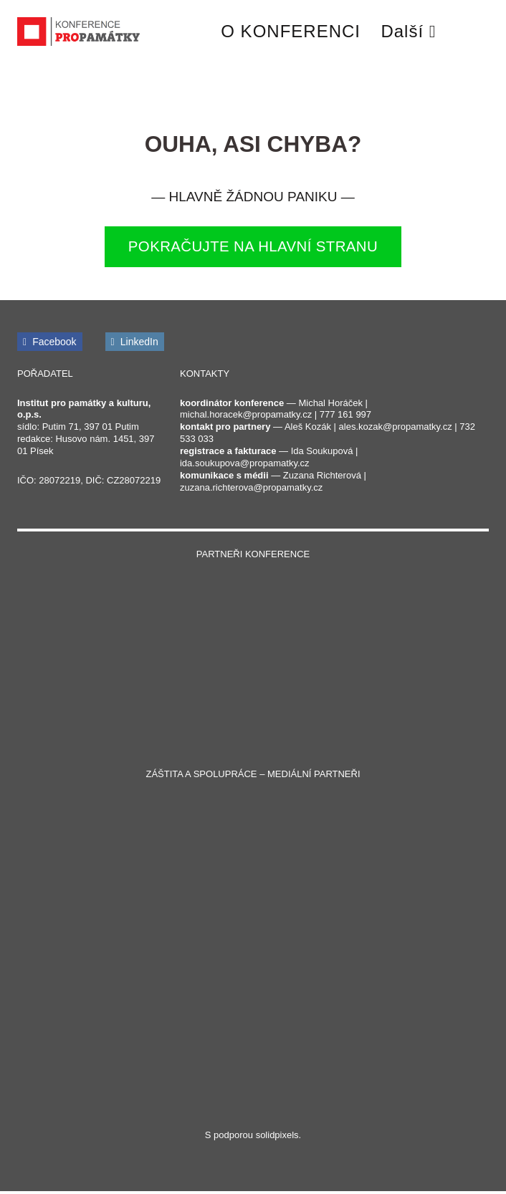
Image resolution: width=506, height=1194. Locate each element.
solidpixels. (279, 1137)
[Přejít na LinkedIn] (134, 343)
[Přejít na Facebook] (49, 343)
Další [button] (408, 31)
